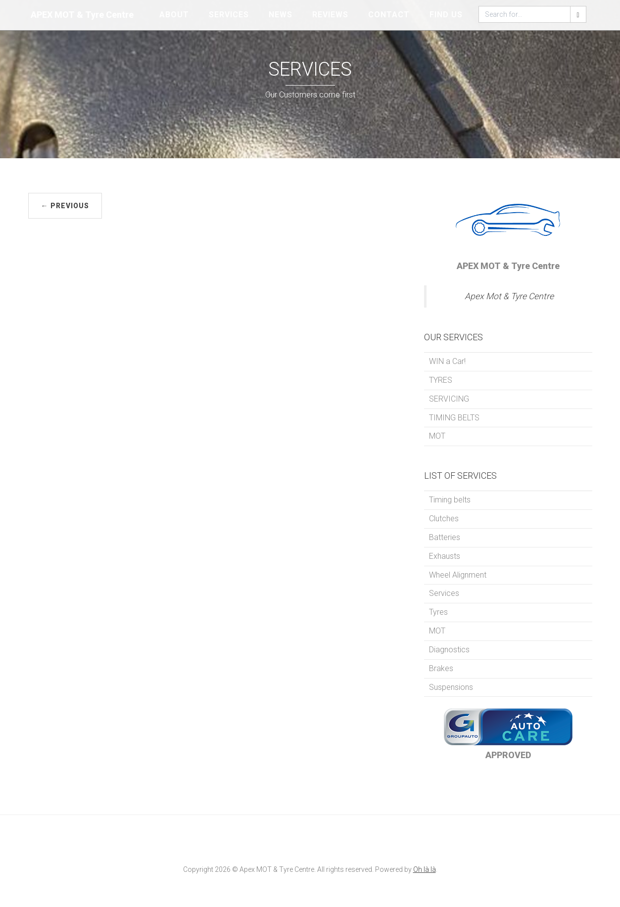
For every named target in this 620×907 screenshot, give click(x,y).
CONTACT (389, 14)
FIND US (446, 14)
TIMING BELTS (454, 417)
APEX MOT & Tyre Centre (82, 14)
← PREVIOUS (65, 206)
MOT (437, 436)
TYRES (440, 380)
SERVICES (229, 14)
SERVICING (449, 399)
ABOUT (174, 14)
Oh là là (424, 869)
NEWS (280, 14)
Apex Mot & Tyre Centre (509, 296)
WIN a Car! (447, 361)
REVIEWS (330, 14)
